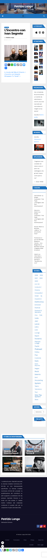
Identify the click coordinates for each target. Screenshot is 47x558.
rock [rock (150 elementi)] (37, 371)
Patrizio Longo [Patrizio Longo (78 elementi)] (37, 342)
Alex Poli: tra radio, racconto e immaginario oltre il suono (12, 471)
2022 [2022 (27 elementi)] (41, 278)
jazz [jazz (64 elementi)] (36, 321)
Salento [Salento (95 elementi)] (38, 374)
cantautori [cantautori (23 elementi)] (38, 287)
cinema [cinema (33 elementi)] (37, 290)
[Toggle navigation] (23, 16)
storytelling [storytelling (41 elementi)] (39, 380)
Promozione (16, 540)
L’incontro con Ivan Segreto (14, 31)
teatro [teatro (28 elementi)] (37, 386)
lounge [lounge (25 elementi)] (37, 333)
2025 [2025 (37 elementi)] (36, 281)
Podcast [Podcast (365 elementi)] (38, 349)
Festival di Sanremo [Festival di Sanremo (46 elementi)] (38, 311)
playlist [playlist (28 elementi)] (37, 346)
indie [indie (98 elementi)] (37, 318)
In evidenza (6, 463)
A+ (2, 543)
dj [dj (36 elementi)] (41, 296)
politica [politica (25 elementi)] (37, 352)
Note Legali (40, 544)
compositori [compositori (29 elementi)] (39, 293)
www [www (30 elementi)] (36, 399)
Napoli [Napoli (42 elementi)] (37, 336)
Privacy (32, 540)
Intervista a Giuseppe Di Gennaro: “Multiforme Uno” (38, 259)
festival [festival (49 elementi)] (37, 307)
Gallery (6, 27)
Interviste (13, 463)
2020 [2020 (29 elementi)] (41, 275)
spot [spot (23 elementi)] (36, 377)
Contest (7, 540)
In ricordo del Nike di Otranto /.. (15, 72)
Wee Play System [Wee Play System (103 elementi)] (38, 396)
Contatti (31, 544)
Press (25, 540)
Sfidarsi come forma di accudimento (32, 453)
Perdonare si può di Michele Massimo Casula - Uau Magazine (38, 241)
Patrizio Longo (23, 6)
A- (2, 550)
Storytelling (30, 449)
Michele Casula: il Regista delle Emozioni (39, 248)
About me (40, 540)
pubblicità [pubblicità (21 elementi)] (38, 358)
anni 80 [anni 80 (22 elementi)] (37, 284)
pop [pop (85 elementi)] (36, 355)
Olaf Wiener (37, 195)
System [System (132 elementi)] (38, 383)
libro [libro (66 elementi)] (37, 327)
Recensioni (6, 449)
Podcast (6, 465)
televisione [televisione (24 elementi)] (38, 389)
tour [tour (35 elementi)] (36, 392)
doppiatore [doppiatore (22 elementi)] (38, 299)
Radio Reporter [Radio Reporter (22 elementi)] (37, 364)
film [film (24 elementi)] (36, 315)
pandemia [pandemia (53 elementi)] (38, 339)
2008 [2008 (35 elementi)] (36, 275)
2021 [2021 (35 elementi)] (36, 278)
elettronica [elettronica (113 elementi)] (39, 302)
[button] (44, 16)
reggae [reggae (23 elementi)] (37, 368)
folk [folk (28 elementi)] (40, 315)
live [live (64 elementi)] (36, 330)
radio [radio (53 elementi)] (37, 361)
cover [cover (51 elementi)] (37, 296)
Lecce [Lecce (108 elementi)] (37, 324)
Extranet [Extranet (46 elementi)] (38, 305)
